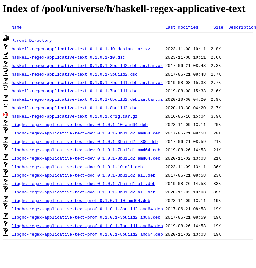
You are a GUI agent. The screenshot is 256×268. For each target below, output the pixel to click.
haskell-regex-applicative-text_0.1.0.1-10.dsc (68, 57)
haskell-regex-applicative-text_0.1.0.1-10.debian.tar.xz (81, 49)
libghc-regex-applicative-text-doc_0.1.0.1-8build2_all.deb (83, 192)
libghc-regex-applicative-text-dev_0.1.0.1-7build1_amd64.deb (86, 150)
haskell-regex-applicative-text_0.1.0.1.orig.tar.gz (75, 116)
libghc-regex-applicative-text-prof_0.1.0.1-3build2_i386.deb (86, 217)
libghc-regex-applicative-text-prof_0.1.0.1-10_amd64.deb (81, 200)
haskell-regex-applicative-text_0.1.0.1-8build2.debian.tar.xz (87, 99)
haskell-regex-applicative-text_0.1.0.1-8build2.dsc (75, 108)
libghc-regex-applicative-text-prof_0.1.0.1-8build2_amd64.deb (87, 234)
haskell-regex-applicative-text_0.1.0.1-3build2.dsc (75, 74)
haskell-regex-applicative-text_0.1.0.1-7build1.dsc (75, 91)
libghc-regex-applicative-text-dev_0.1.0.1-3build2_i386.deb (85, 141)
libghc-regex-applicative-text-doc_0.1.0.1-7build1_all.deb (83, 183)
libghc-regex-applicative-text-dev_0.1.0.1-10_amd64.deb (80, 124)
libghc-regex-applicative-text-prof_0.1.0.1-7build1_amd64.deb (87, 225)
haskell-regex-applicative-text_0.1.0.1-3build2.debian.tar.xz (87, 65)
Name (17, 27)
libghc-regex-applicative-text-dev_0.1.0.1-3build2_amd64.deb (86, 133)
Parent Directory (32, 40)
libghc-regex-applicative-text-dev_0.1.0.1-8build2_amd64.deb (86, 158)
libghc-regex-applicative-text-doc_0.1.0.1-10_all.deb (77, 166)
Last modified (181, 27)
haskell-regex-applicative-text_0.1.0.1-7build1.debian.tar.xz (87, 82)
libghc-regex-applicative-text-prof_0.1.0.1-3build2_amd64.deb (87, 209)
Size (218, 27)
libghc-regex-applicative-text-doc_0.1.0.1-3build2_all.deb (83, 175)
